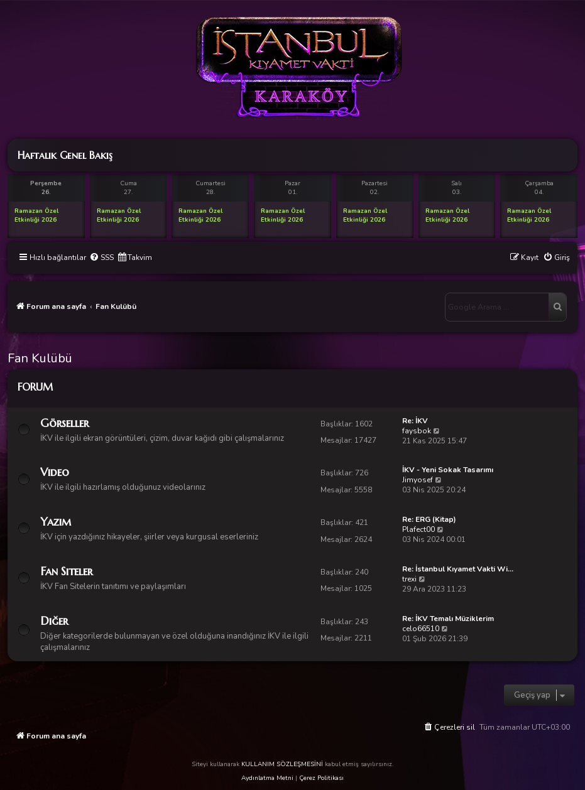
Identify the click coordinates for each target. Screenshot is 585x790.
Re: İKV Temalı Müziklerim (448, 619)
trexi (409, 579)
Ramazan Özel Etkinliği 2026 (36, 215)
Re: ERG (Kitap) (429, 519)
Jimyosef (417, 480)
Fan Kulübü (40, 358)
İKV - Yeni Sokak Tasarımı (447, 470)
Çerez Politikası (321, 778)
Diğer (54, 621)
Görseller (64, 423)
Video (54, 472)
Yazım (55, 521)
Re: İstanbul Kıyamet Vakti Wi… (457, 569)
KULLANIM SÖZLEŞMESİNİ (282, 764)
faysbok (416, 431)
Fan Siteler (66, 571)
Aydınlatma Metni (267, 778)
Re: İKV (415, 421)
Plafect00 (418, 529)
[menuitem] (101, 257)
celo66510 (420, 629)
